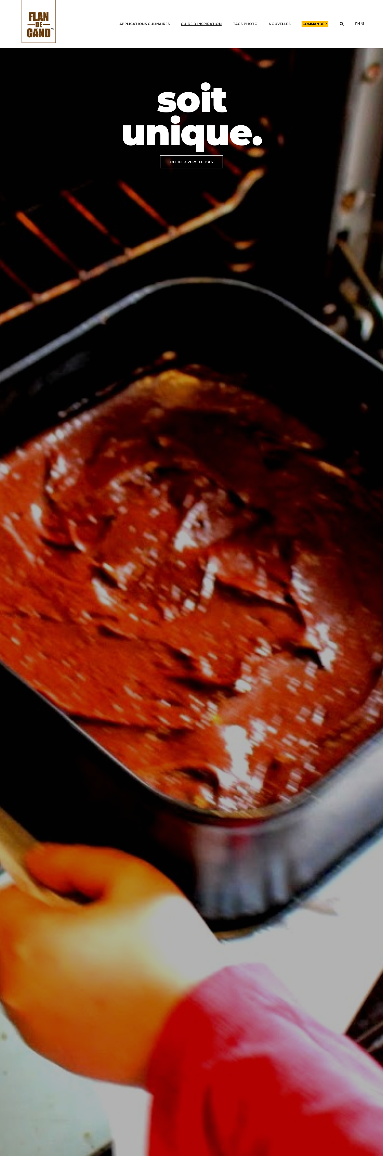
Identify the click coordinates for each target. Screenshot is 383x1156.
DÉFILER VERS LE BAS (191, 162)
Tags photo (241, 24)
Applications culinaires (141, 24)
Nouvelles (276, 24)
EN (357, 24)
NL (363, 24)
